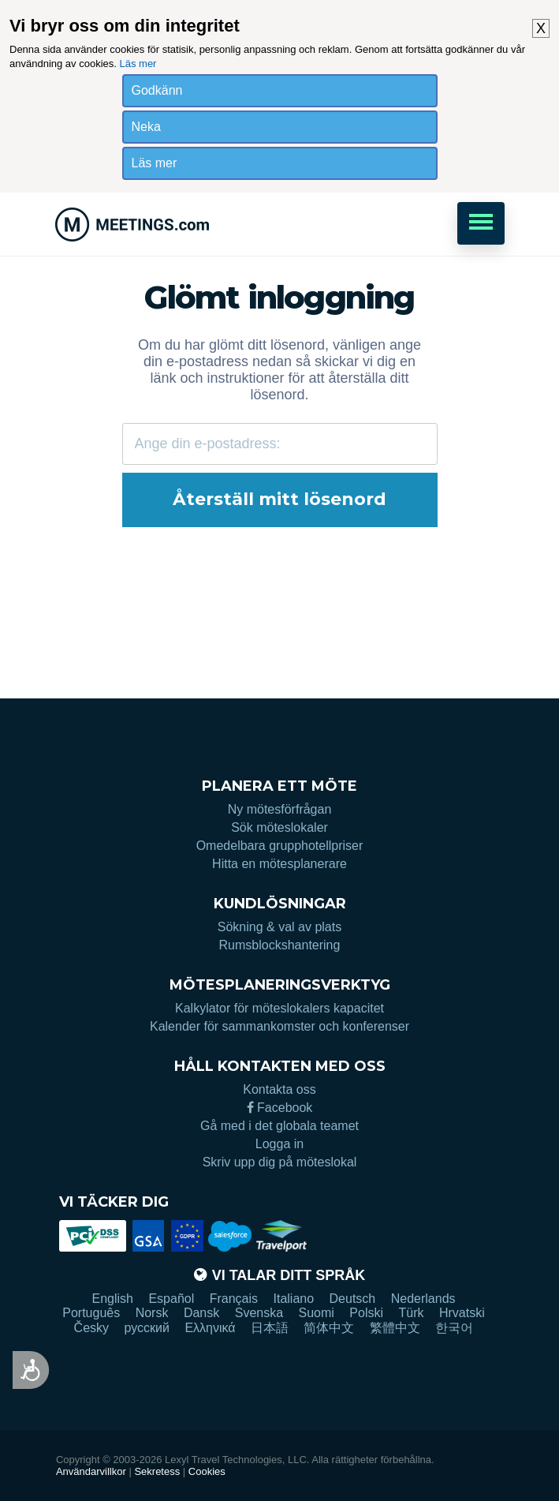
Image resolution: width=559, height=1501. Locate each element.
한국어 (454, 1327)
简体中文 (329, 1327)
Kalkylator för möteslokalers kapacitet (279, 1008)
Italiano (294, 1298)
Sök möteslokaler (279, 827)
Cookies (206, 1471)
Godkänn (157, 90)
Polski (366, 1312)
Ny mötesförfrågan (280, 809)
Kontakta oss (279, 1089)
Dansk (201, 1312)
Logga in (279, 1144)
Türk (410, 1312)
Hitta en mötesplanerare (279, 863)
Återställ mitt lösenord (279, 499)
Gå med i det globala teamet (279, 1125)
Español (171, 1298)
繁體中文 (395, 1327)
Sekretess (157, 1471)
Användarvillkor (91, 1471)
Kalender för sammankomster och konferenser (279, 1026)
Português (91, 1312)
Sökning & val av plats (279, 927)
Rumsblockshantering (280, 945)
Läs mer (137, 63)
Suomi (316, 1312)
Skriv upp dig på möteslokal (280, 1162)
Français (234, 1298)
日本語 (270, 1327)
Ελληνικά (209, 1327)
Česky (91, 1327)
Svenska (259, 1312)
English (111, 1298)
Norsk (152, 1312)
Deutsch (353, 1298)
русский (147, 1327)
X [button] (541, 28)
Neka (146, 126)
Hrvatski (462, 1312)
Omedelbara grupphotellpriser (279, 845)
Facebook (280, 1107)
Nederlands (423, 1298)
